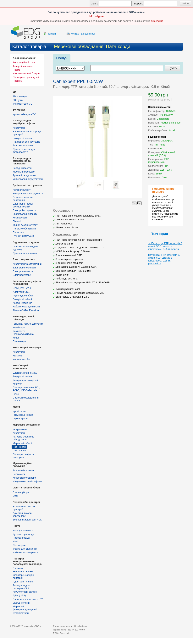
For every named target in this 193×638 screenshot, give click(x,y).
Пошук (61, 58)
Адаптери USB (21, 291)
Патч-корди (19, 446)
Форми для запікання (25, 548)
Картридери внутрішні (25, 380)
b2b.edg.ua (96, 16)
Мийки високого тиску (25, 224)
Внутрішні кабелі (22, 299)
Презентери (19, 341)
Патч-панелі (19, 450)
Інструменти (20, 429)
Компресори (20, 217)
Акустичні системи (23, 470)
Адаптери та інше (23, 581)
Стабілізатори (21, 613)
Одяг (15, 495)
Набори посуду (21, 537)
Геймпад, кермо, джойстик (28, 323)
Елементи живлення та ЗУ (28, 599)
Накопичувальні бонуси (26, 73)
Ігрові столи (19, 411)
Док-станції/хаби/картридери (22, 514)
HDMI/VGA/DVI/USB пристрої (24, 508)
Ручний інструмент (23, 235)
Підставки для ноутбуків (26, 141)
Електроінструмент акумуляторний (24, 205)
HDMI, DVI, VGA (22, 288)
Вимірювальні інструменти (28, 193)
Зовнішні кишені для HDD (27, 519)
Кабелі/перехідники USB (27, 306)
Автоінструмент (21, 189)
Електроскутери (22, 274)
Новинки (17, 80)
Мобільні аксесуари (24, 171)
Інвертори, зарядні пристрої (23, 576)
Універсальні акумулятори (28, 179)
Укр (134, 203)
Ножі (15, 541)
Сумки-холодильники (25, 253)
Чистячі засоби (21, 359)
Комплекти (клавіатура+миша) (24, 332)
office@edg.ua (80, 626)
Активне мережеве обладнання (23, 438)
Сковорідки (19, 545)
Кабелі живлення (22, 302)
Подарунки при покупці (26, 77)
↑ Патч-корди (158, 233)
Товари (52, 33)
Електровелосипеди (24, 267)
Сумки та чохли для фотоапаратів (24, 150)
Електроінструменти (24, 210)
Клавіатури (19, 327)
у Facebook (61, 633)
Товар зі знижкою (22, 66)
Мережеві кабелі (22, 443)
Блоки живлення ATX (25, 372)
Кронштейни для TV (24, 114)
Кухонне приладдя (23, 534)
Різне (16, 394)
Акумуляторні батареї (25, 591)
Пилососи (18, 232)
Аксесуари (19, 127)
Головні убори (21, 492)
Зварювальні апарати (25, 213)
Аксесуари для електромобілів (21, 587)
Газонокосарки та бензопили (23, 198)
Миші (16, 337)
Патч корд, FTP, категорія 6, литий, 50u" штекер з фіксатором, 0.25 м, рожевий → (164, 259)
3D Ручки (18, 100)
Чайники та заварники (25, 552)
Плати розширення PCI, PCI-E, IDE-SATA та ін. (26, 389)
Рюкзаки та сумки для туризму (25, 248)
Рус (139, 203)
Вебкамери (19, 474)
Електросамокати (23, 271)
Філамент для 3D (22, 103)
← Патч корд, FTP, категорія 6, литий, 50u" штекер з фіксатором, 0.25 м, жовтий (165, 246)
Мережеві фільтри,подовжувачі (24, 608)
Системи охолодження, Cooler (26, 399)
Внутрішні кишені (22, 138)
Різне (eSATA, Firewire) (26, 310)
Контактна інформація (83, 33)
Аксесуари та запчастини (27, 263)
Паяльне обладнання (25, 228)
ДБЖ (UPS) (19, 595)
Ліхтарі (16, 221)
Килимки (18, 355)
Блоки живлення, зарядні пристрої (27, 133)
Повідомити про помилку (163, 190)
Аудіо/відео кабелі (23, 295)
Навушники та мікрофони (27, 481)
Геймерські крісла (23, 414)
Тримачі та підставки (24, 175)
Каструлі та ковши (23, 530)
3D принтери (20, 96)
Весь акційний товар (24, 62)
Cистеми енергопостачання (23, 570)
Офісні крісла (20, 418)
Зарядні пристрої (22, 168)
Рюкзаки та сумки (23, 145)
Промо (16, 69)
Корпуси (17, 383)
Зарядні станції (21, 602)
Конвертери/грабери (24, 477)
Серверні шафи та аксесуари (23, 456)
